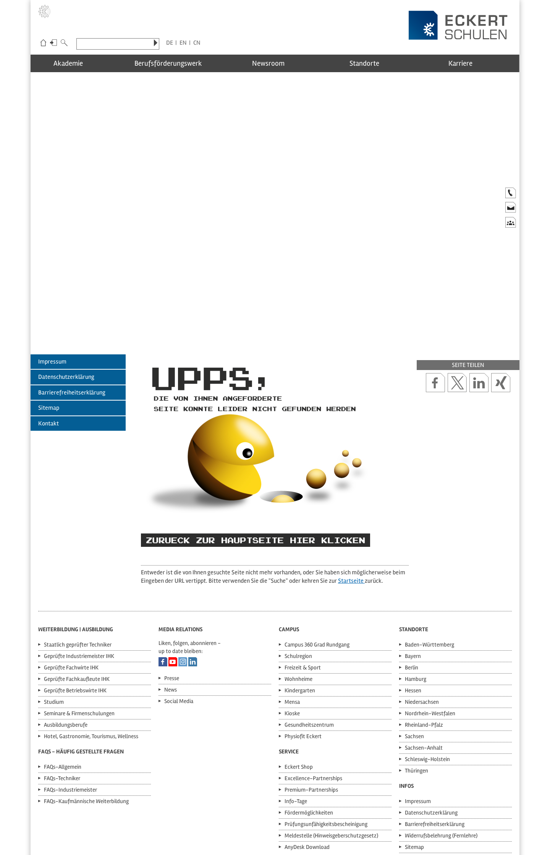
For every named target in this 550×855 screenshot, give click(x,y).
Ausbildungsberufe (65, 659)
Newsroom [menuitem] (275, 63)
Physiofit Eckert (303, 671)
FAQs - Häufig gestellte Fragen (81, 686)
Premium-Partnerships (311, 724)
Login (53, 43)
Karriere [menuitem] (470, 63)
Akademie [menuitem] (79, 63)
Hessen (413, 625)
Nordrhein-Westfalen (430, 648)
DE (169, 43)
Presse (171, 612)
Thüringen (416, 705)
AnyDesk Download (307, 781)
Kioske (292, 648)
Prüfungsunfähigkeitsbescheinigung (326, 758)
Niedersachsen (422, 636)
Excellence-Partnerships (313, 713)
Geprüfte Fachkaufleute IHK (77, 613)
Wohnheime (298, 613)
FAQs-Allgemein (62, 701)
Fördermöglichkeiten (309, 747)
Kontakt (48, 358)
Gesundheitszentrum (309, 659)
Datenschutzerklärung (66, 311)
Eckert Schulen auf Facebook (163, 596)
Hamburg (415, 613)
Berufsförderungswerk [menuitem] (177, 63)
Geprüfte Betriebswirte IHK (75, 625)
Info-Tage (296, 735)
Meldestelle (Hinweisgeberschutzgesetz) (331, 770)
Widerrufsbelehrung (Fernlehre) (441, 770)
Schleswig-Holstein (427, 693)
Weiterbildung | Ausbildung (75, 564)
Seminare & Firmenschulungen (79, 648)
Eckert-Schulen (43, 43)
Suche (64, 43)
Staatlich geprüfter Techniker (78, 579)
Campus (289, 564)
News (170, 624)
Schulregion (298, 590)
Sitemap (48, 342)
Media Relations (180, 564)
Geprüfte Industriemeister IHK (79, 590)
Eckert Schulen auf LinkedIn (192, 596)
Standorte (413, 564)
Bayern (413, 590)
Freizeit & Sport (303, 602)
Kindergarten (300, 625)
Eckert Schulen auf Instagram (182, 596)
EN (183, 43)
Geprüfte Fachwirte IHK (71, 602)
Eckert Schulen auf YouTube (172, 596)
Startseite (351, 515)
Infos (406, 720)
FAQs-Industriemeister (70, 724)
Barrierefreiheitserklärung (71, 327)
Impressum (52, 296)
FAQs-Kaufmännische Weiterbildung (86, 735)
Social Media (178, 635)
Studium (54, 636)
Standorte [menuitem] (372, 63)
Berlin (411, 602)
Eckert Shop (299, 701)
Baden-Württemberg (429, 579)
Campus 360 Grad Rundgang (317, 579)
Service (289, 686)
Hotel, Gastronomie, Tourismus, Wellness (91, 671)
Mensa (292, 636)
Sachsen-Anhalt (424, 682)
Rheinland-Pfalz (424, 659)
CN (197, 43)
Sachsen (414, 671)
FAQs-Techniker (62, 713)
